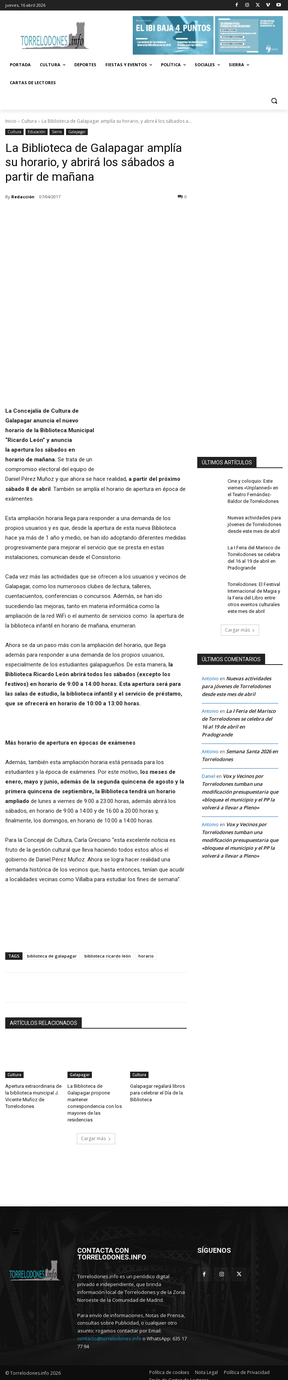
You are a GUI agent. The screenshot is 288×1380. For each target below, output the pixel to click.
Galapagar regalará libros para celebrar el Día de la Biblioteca (156, 1092)
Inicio (10, 121)
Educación (37, 132)
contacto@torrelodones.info (109, 1331)
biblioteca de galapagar (52, 956)
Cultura (29, 121)
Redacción (22, 196)
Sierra (57, 132)
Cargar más (96, 1129)
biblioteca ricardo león (107, 956)
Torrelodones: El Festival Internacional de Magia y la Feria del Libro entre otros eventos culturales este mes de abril (253, 592)
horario (146, 956)
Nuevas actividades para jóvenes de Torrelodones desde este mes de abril (253, 522)
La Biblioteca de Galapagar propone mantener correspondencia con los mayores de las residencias (95, 1098)
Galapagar (77, 132)
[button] (274, 101)
